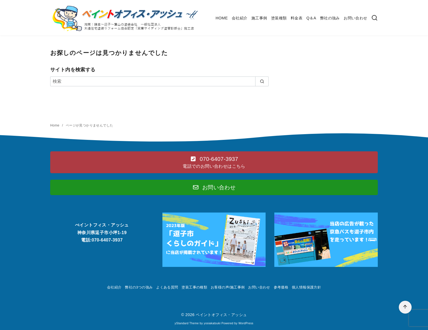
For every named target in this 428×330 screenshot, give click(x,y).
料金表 (296, 18)
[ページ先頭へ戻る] (405, 307)
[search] (262, 81)
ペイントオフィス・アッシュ (221, 315)
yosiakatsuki (212, 323)
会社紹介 (240, 18)
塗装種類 (279, 18)
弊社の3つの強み (139, 287)
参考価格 (281, 287)
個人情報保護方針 (306, 287)
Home (55, 125)
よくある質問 (167, 287)
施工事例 (259, 18)
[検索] (374, 18)
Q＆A (311, 18)
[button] (214, 162)
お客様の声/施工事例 (228, 287)
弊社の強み (330, 18)
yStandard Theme (187, 323)
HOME (222, 18)
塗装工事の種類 (194, 287)
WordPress (245, 323)
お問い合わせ (355, 18)
